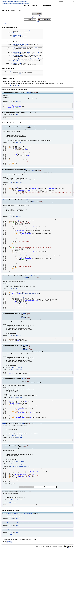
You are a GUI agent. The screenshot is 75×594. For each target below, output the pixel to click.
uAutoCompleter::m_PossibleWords (23, 543)
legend (37, 21)
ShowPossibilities (17, 52)
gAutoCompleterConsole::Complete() (19, 493)
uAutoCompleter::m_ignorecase (13, 559)
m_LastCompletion (17, 74)
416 (11, 562)
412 (10, 86)
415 (11, 555)
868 (11, 101)
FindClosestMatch (17, 50)
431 (11, 115)
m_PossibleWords (17, 71)
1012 (12, 420)
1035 (12, 491)
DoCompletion (16, 55)
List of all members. (6, 24)
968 (11, 307)
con (12, 312)
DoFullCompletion (17, 58)
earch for (61, 1)
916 (11, 224)
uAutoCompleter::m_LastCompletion (13, 552)
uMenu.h (8, 8)
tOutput (18, 312)
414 (11, 548)
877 (11, 144)
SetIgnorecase (16, 36)
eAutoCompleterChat (17, 390)
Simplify (15, 63)
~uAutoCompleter (17, 35)
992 (11, 357)
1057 (12, 464)
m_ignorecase (16, 75)
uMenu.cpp (18, 101)
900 (11, 187)
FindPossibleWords (17, 47)
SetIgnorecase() (14, 564)
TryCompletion (16, 60)
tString (28, 30)
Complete (15, 32)
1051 (12, 529)
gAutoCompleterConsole (18, 488)
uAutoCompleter (17, 30)
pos (30, 32)
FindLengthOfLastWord (18, 44)
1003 (12, 392)
